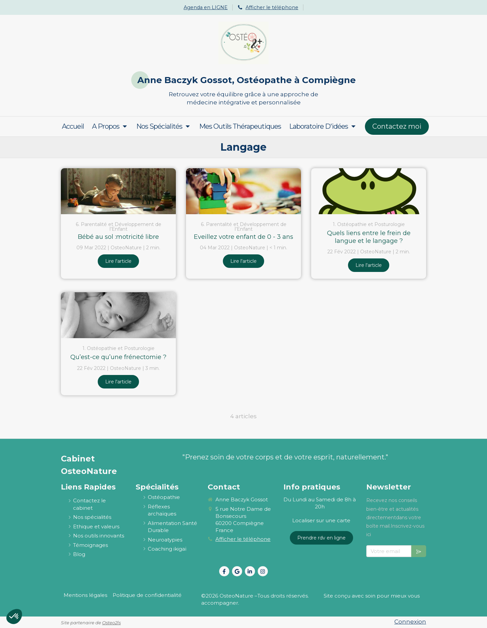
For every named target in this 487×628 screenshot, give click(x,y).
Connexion (410, 621)
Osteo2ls (111, 622)
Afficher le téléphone (272, 7)
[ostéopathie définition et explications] (164, 497)
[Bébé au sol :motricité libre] (118, 191)
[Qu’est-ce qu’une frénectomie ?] (118, 315)
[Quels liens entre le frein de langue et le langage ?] (368, 191)
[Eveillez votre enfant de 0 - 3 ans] (243, 191)
